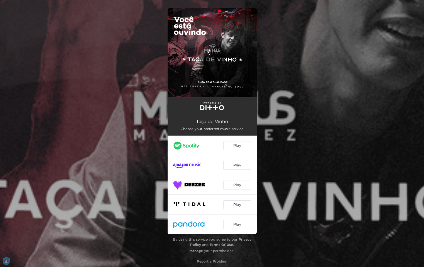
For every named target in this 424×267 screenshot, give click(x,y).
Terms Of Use (221, 245)
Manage (196, 251)
